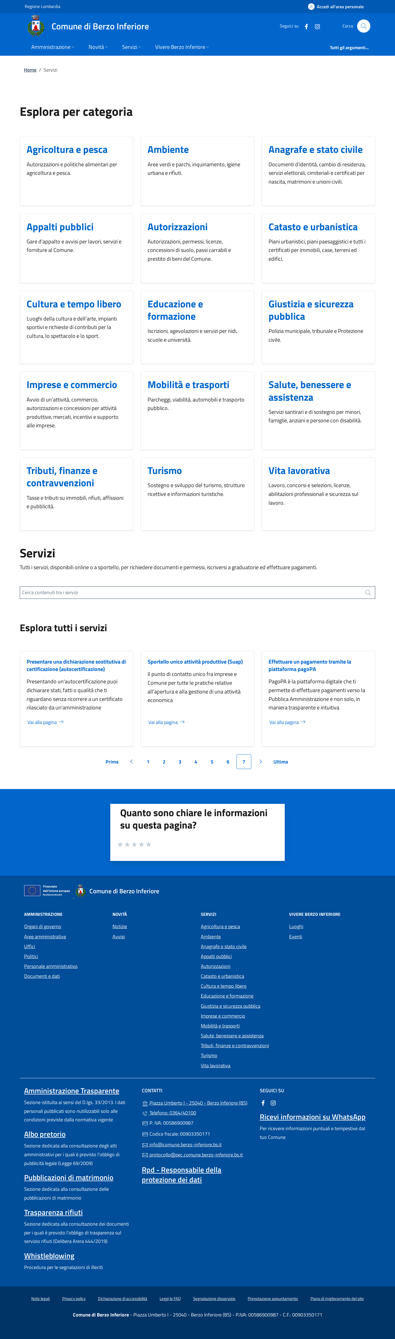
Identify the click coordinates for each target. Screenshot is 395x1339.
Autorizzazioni (178, 226)
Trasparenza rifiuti (53, 1212)
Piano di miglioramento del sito (337, 1298)
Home (30, 70)
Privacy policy (74, 1298)
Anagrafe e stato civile (316, 149)
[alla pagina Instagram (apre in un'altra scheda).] (314, 26)
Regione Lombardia (42, 6)
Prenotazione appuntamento (273, 1298)
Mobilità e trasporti (188, 384)
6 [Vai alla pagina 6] (231, 763)
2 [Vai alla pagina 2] (167, 763)
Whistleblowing (49, 1255)
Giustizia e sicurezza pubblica (311, 310)
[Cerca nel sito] (363, 26)
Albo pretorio (45, 1134)
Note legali (40, 1298)
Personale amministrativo (51, 966)
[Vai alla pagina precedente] (131, 761)
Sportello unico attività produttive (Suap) (195, 661)
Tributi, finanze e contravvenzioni (62, 476)
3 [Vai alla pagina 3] (183, 763)
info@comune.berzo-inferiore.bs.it (182, 1144)
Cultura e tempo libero (74, 303)
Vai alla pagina (45, 722)
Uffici (29, 946)
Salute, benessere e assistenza (310, 390)
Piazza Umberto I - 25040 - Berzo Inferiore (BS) (197, 1102)
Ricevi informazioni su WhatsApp (313, 1116)
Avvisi (118, 936)
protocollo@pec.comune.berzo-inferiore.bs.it (192, 1154)
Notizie (119, 926)
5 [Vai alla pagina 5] (215, 763)
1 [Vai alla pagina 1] (151, 763)
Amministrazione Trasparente (71, 1090)
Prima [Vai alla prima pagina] (114, 763)
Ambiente (168, 149)
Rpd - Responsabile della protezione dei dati (181, 1174)
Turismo (165, 470)
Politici (31, 956)
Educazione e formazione (175, 310)
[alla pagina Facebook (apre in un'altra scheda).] (303, 26)
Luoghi (296, 926)
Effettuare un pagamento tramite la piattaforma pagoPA (310, 665)
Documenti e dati (42, 976)
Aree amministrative (45, 936)
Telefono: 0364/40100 (169, 1112)
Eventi (295, 936)
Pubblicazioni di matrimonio (68, 1177)
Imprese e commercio (72, 384)
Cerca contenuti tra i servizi (50, 592)
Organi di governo (42, 926)
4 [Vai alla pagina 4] (198, 763)
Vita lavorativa (299, 470)
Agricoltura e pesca (67, 149)
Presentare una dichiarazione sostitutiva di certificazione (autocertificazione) (76, 665)
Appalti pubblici (60, 226)
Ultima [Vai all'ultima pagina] (282, 763)
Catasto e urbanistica (313, 226)
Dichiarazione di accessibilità (122, 1298)
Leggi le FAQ (170, 1298)
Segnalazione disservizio (214, 1298)
